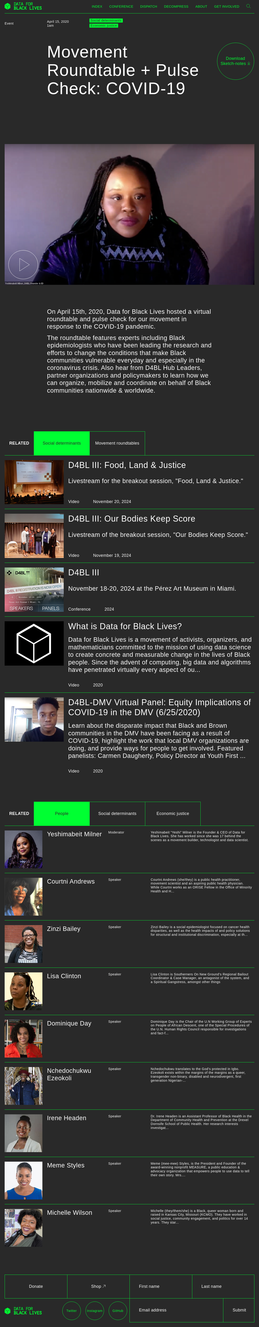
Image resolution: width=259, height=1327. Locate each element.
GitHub (118, 1311)
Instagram (94, 1311)
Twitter (71, 1311)
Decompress (176, 6)
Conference (121, 6)
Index (97, 6)
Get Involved (226, 6)
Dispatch (148, 6)
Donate (36, 1286)
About (201, 6)
